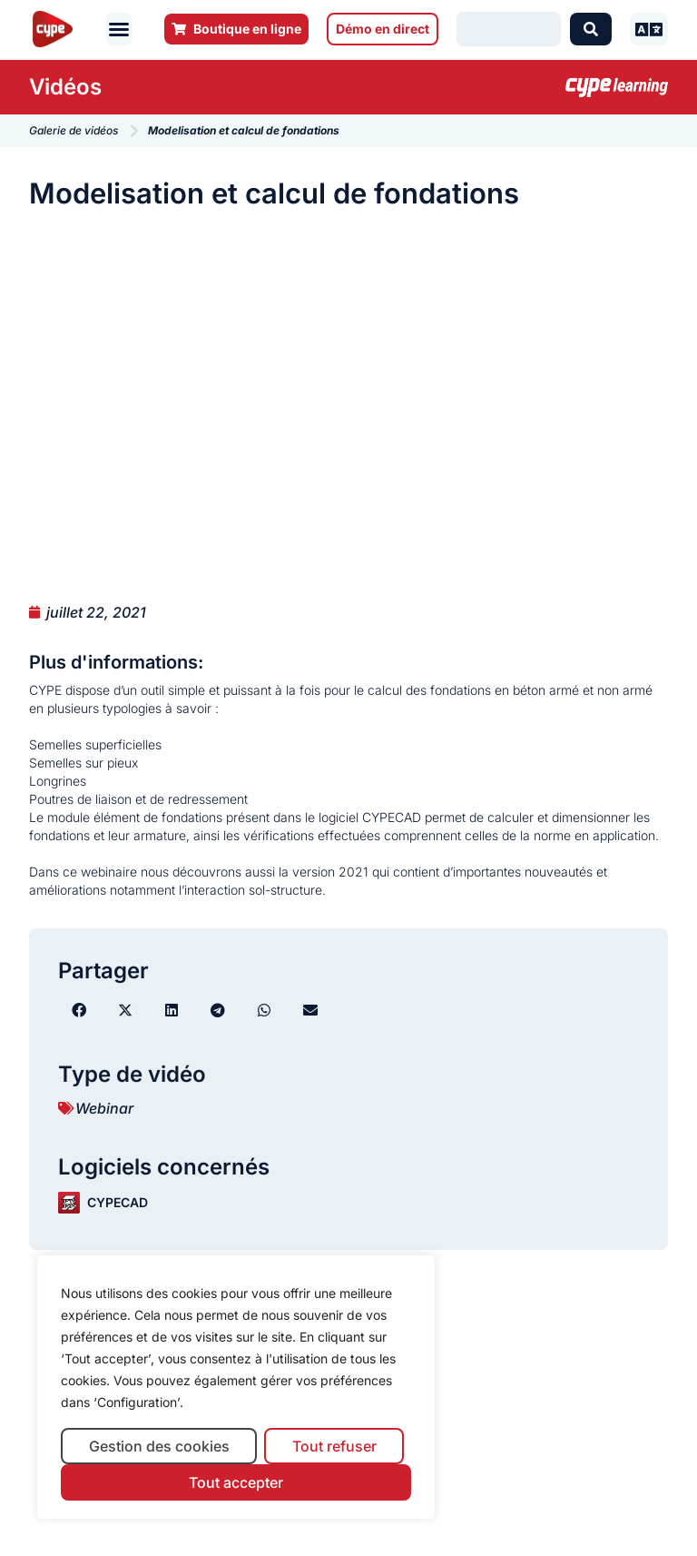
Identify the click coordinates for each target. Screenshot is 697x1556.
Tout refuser (334, 1446)
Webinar (104, 1108)
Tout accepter (236, 1482)
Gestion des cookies (159, 1446)
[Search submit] (591, 29)
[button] (119, 29)
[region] (236, 1387)
